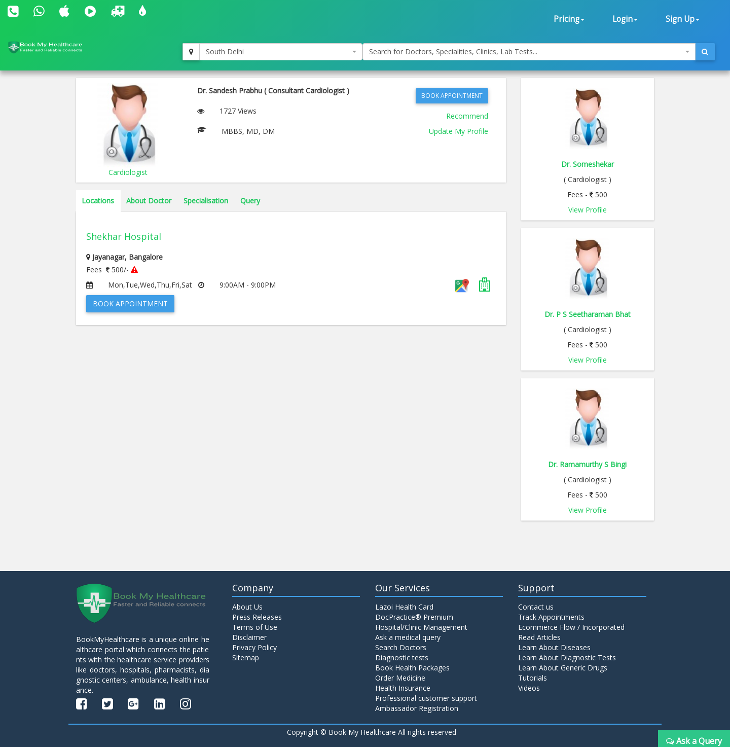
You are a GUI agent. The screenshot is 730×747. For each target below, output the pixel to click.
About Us (247, 607)
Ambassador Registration (416, 708)
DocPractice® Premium (414, 617)
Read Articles (539, 637)
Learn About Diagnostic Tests (567, 657)
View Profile (587, 210)
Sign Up (683, 19)
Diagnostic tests (401, 657)
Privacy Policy (254, 647)
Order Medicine (400, 678)
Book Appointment (452, 95)
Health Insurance (402, 688)
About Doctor (148, 200)
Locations (98, 200)
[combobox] (280, 51)
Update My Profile (458, 131)
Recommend (467, 116)
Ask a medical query (408, 637)
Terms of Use (254, 627)
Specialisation (206, 200)
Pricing (569, 19)
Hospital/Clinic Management (421, 627)
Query (250, 200)
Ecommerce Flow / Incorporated (571, 627)
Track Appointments (551, 617)
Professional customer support (426, 698)
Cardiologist (128, 172)
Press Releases (257, 617)
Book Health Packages (412, 667)
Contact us (536, 607)
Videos (529, 688)
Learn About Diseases (554, 647)
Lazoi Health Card (404, 607)
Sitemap (245, 657)
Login (625, 19)
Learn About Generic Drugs (562, 667)
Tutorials (532, 678)
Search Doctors (400, 647)
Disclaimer (249, 637)
